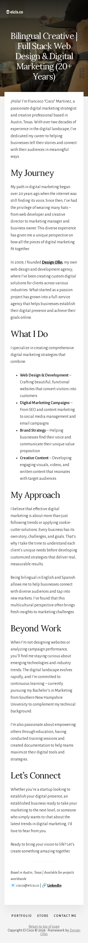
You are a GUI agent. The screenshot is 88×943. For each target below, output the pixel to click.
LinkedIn (54, 885)
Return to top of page (44, 926)
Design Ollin (52, 262)
